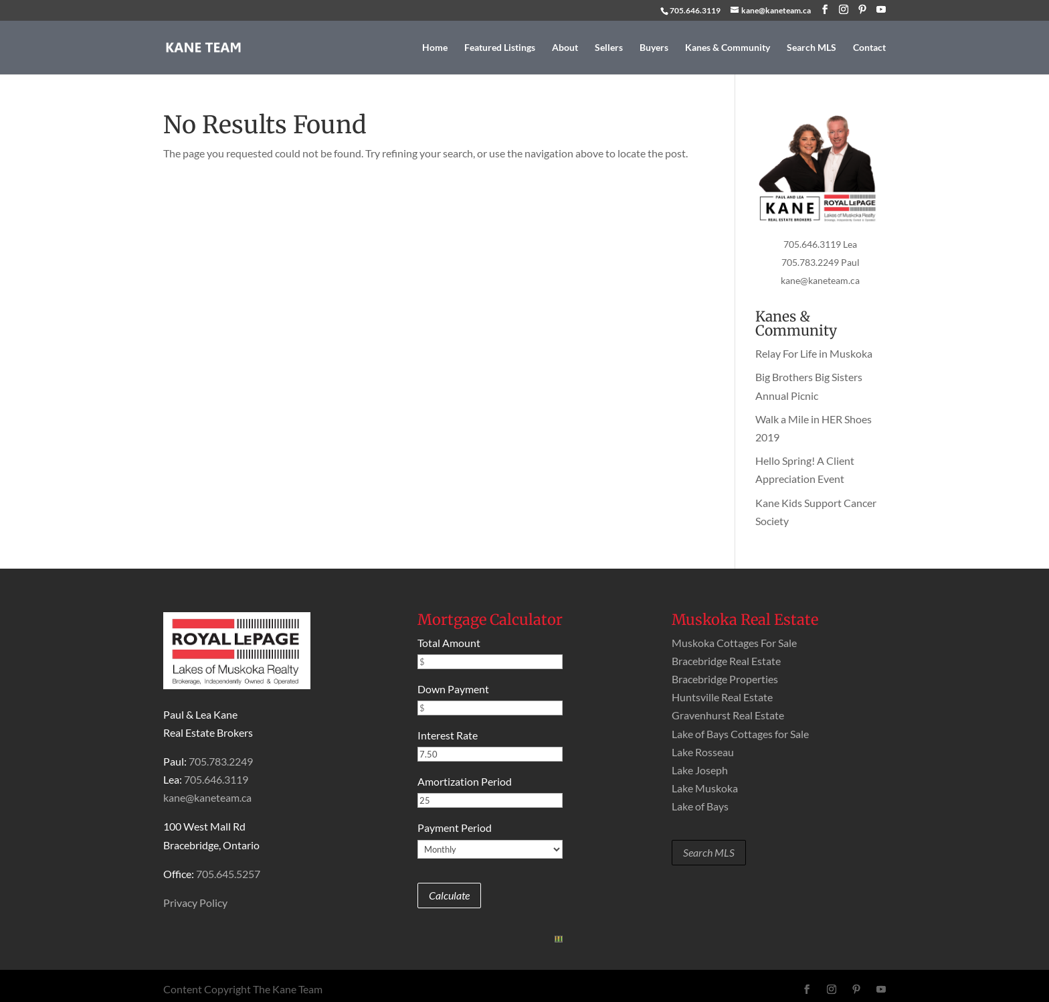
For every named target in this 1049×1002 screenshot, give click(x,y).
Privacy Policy (195, 902)
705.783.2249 (221, 761)
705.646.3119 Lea (820, 244)
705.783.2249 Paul (820, 262)
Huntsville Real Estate (722, 697)
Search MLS (811, 48)
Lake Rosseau (703, 751)
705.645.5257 (228, 873)
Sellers (609, 48)
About (565, 48)
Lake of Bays (700, 806)
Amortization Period (464, 781)
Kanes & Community (727, 48)
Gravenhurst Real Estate (728, 715)
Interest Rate (447, 735)
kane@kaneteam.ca (820, 280)
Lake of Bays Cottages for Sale (740, 733)
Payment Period (454, 827)
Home (435, 48)
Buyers (654, 48)
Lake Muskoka (705, 788)
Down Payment (453, 689)
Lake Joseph (700, 770)
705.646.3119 (695, 10)
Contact (869, 48)
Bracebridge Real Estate (726, 660)
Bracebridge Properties (725, 678)
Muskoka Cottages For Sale (734, 642)
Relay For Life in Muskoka (813, 353)
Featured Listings (499, 48)
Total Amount (448, 642)
